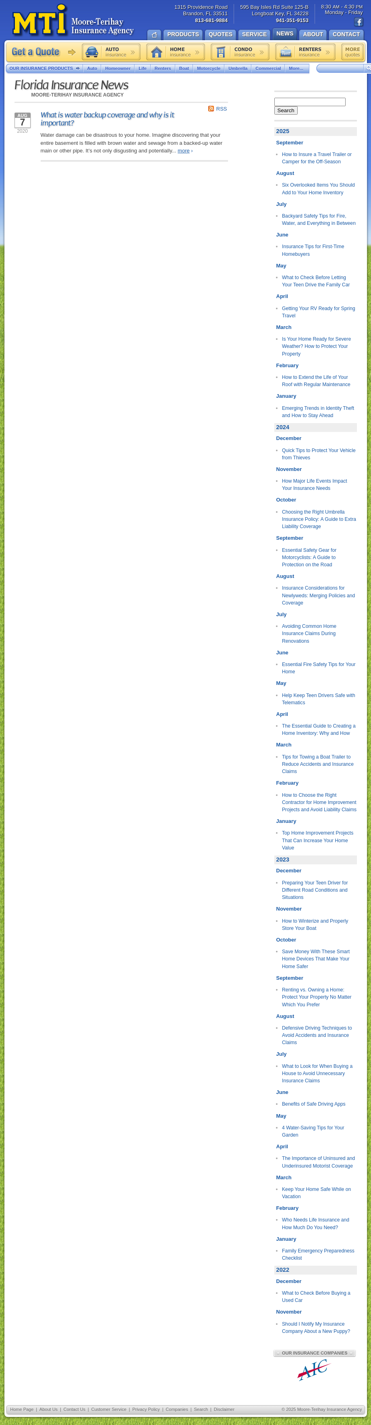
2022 (283, 1270)
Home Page (21, 1409)
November (289, 469)
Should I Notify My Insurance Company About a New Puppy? (316, 1327)
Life (143, 68)
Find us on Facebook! (359, 22)
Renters (163, 68)
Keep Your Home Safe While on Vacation (316, 1192)
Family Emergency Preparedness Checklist (318, 1254)
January (286, 396)
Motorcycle (208, 68)
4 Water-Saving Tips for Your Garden (313, 1131)
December (289, 438)
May (281, 266)
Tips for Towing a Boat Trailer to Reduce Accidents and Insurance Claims (318, 764)
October (286, 500)
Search (286, 110)
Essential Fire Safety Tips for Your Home (319, 668)
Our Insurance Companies (314, 1353)
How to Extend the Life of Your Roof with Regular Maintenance (316, 380)
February (287, 365)
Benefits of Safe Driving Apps (314, 1104)
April (282, 296)
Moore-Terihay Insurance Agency (73, 20)
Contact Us (74, 1409)
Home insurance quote (175, 51)
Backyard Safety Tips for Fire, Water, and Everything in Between (319, 219)
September (289, 143)
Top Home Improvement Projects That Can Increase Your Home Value (317, 840)
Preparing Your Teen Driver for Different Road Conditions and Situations (315, 890)
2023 (283, 859)
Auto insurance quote (111, 51)
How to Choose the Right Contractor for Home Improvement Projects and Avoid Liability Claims (319, 802)
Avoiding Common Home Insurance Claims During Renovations (309, 633)
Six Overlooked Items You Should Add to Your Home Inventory (318, 188)
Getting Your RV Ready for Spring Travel (318, 312)
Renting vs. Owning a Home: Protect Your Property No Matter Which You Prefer (317, 997)
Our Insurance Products (46, 68)
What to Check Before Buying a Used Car (316, 1296)
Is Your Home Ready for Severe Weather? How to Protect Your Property (316, 346)
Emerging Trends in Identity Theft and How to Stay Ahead (318, 411)
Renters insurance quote (305, 51)
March (284, 327)
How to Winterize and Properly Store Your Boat (315, 924)
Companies (177, 1409)
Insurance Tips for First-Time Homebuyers (313, 250)
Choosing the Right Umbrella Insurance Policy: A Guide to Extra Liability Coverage (319, 519)
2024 (283, 427)
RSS (221, 109)
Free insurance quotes (352, 51)
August (285, 173)
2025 (283, 131)
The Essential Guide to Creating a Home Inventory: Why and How (319, 729)
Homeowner (118, 68)
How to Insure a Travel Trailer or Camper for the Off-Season (317, 158)
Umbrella (237, 68)
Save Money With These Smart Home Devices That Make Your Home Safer (316, 959)
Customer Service (108, 1409)
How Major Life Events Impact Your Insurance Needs (314, 484)
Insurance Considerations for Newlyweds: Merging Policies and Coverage (318, 595)
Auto (92, 68)
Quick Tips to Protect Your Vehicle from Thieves (319, 454)
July (281, 204)
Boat (184, 68)
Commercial (268, 68)
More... (297, 68)
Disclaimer (224, 1409)
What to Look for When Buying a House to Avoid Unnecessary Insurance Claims (317, 1073)
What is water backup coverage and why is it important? (107, 119)
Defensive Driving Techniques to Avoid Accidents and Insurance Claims (317, 1035)
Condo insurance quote (240, 51)
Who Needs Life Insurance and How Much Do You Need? (315, 1223)
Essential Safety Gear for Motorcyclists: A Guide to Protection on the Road (309, 557)
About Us (48, 1409)
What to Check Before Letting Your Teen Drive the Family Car (316, 281)
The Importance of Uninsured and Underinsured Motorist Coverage (318, 1162)
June (282, 235)
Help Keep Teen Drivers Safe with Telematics (318, 699)
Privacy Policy (146, 1409)
